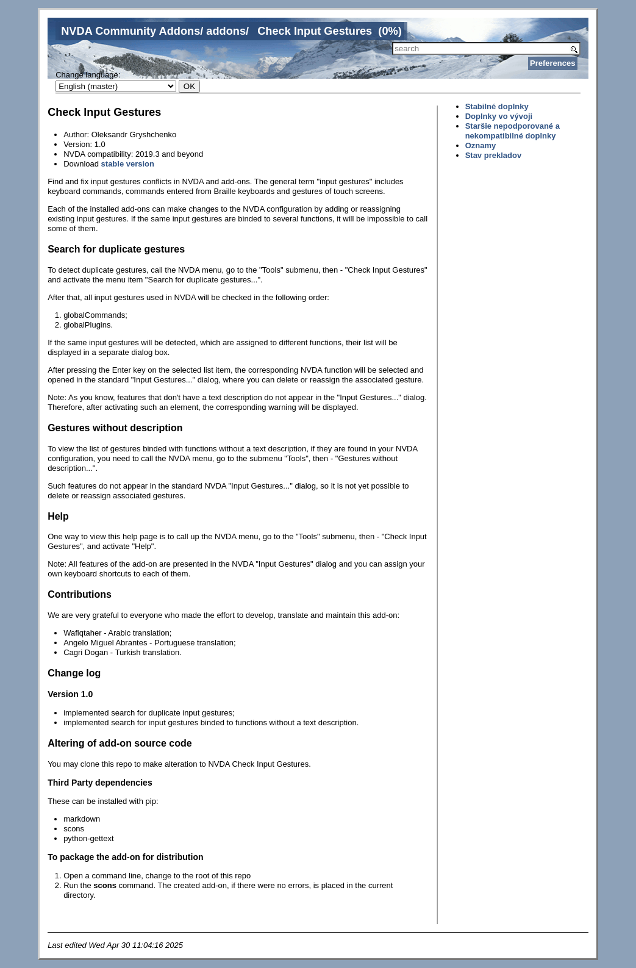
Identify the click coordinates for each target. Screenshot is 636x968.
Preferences (552, 63)
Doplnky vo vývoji (499, 116)
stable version (127, 163)
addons (226, 31)
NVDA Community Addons (130, 31)
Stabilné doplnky (497, 106)
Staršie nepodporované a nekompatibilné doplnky (512, 130)
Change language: (87, 74)
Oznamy (480, 145)
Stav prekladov (493, 155)
